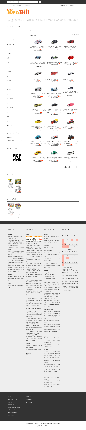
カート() (75, 1)
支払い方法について (12, 399)
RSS (9, 415)
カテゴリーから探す (16, 5)
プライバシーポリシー (13, 409)
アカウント (66, 1)
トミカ (34, 25)
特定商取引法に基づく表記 (14, 407)
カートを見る (29, 399)
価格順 (73, 35)
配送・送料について (12, 402)
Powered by (43, 426)
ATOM (12, 415)
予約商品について (11, 137)
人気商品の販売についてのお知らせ (15, 140)
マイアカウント (29, 396)
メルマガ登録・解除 (62, 5)
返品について (11, 404)
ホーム (9, 5)
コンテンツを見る (26, 5)
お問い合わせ (71, 5)
